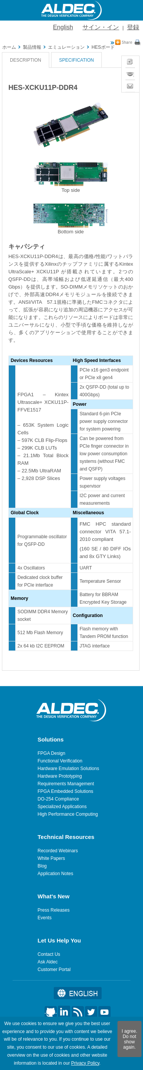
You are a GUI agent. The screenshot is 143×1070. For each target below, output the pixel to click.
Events (45, 917)
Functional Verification (60, 761)
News (130, 59)
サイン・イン (100, 27)
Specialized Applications (62, 806)
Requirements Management (66, 783)
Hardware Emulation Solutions (68, 768)
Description (25, 60)
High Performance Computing (68, 814)
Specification (76, 60)
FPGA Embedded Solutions (65, 791)
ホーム (9, 47)
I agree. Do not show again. (129, 1039)
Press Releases (54, 910)
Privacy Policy (85, 1063)
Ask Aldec (48, 962)
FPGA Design (52, 753)
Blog (42, 866)
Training (130, 71)
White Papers (51, 858)
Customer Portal (54, 969)
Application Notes (55, 873)
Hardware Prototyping (60, 776)
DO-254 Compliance (58, 799)
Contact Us (49, 954)
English (63, 27)
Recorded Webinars (58, 850)
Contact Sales (130, 86)
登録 (133, 27)
